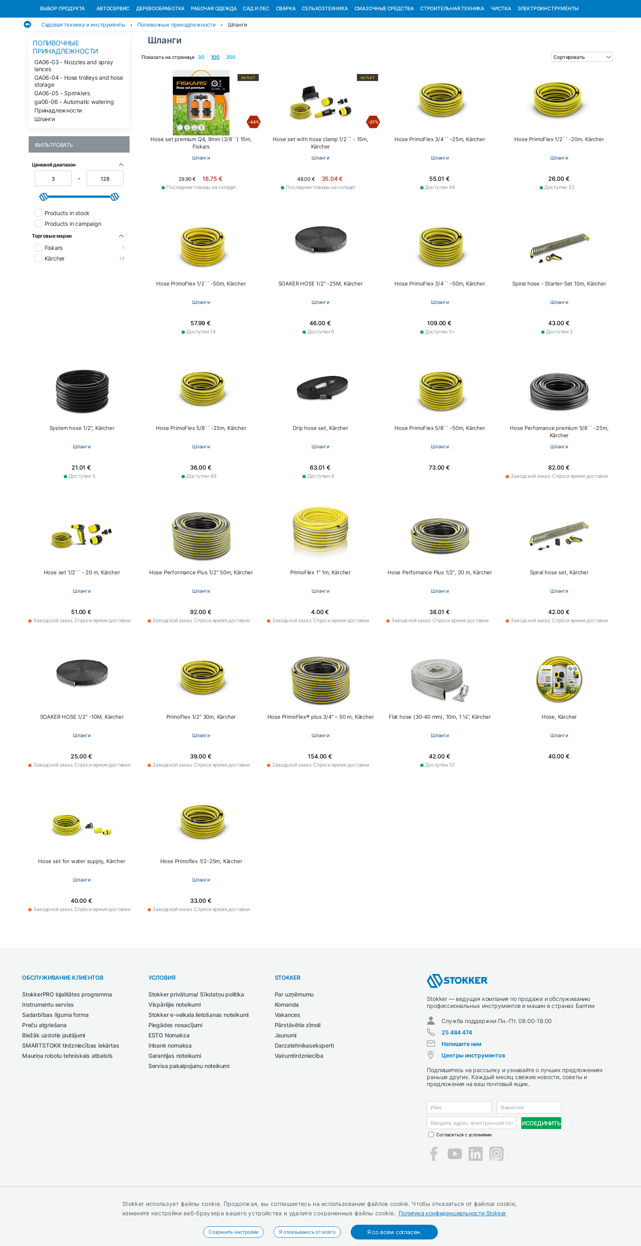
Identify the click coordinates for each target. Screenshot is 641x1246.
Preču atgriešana (44, 1067)
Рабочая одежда (213, 50)
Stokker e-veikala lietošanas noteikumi (198, 1056)
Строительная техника (452, 50)
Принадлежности (58, 152)
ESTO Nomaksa (169, 1077)
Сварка (286, 50)
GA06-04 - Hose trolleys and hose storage (78, 123)
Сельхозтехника (324, 50)
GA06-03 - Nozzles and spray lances (73, 108)
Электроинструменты (548, 50)
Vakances (287, 1056)
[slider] (43, 238)
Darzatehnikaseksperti (304, 1087)
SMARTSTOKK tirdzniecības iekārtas (70, 1087)
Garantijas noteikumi (174, 1097)
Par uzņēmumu (294, 1036)
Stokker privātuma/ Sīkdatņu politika (196, 1036)
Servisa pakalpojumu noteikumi (188, 1107)
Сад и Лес (256, 50)
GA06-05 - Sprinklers (62, 135)
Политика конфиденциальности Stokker (452, 1213)
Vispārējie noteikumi (174, 1046)
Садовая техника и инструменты (83, 66)
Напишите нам (462, 1085)
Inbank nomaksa (170, 1087)
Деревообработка (160, 50)
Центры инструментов (473, 1097)
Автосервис (113, 50)
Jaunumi (286, 1077)
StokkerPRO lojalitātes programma (67, 1036)
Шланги (237, 66)
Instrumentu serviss (48, 1046)
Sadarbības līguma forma (55, 1056)
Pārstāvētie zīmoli (297, 1067)
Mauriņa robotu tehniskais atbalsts (67, 1097)
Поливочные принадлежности (176, 66)
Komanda (287, 1046)
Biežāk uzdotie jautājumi (53, 1077)
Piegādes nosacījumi (175, 1067)
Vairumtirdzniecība (299, 1097)
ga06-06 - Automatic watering (74, 143)
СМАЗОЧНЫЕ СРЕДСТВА (384, 50)
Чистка (501, 50)
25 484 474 (457, 1074)
